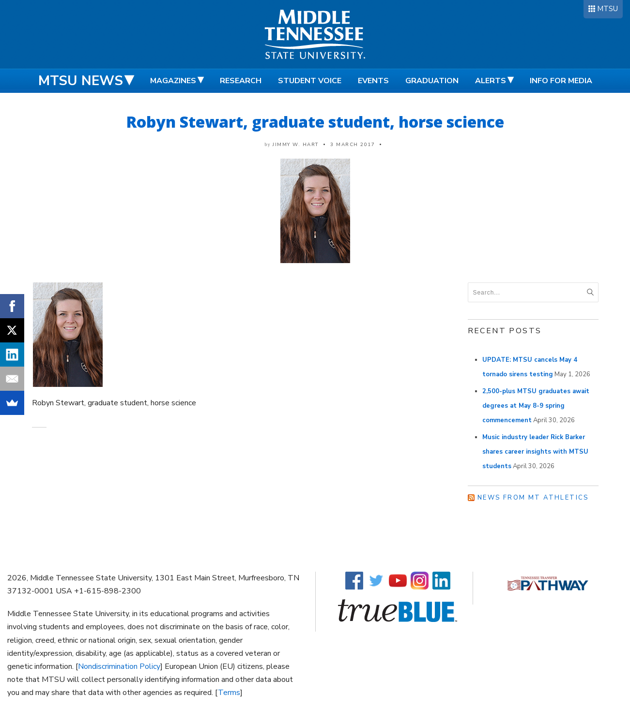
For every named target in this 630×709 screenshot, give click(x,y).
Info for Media (561, 80)
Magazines (173, 80)
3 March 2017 (352, 144)
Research (240, 80)
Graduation (432, 80)
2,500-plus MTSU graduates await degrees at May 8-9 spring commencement (535, 406)
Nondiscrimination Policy (119, 666)
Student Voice (309, 80)
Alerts (490, 80)
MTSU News (80, 81)
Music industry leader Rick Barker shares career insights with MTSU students (535, 452)
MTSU (607, 9)
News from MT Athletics (533, 497)
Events (373, 80)
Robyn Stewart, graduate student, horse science (315, 121)
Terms (229, 692)
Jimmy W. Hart (296, 144)
